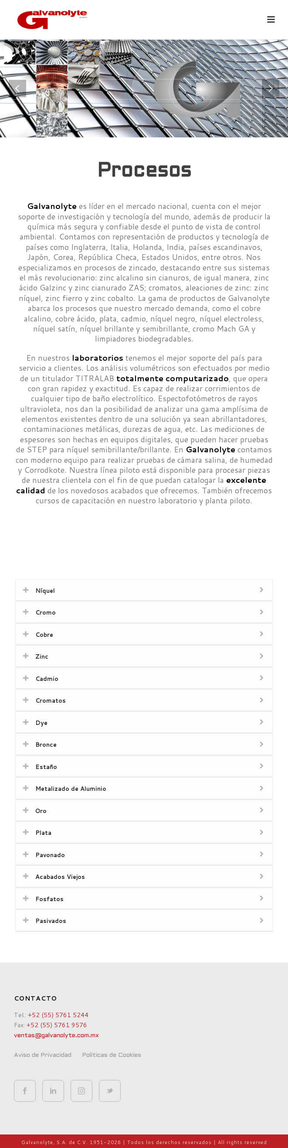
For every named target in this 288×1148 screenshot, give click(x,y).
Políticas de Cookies (111, 1055)
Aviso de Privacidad (42, 1055)
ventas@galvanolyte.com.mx (56, 1036)
